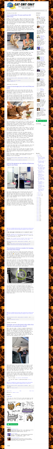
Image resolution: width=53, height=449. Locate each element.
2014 (38, 212)
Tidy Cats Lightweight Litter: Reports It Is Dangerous (43, 37)
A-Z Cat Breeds (8, 10)
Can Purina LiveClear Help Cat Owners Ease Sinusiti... (41, 186)
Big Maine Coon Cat (14, 429)
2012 (38, 215)
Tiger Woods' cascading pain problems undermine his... (41, 182)
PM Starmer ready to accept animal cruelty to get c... (42, 162)
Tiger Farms (42, 99)
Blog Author (21, 10)
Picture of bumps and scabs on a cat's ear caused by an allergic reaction (41, 58)
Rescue (16, 10)
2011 (38, 216)
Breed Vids (37, 10)
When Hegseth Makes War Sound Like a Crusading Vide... (41, 168)
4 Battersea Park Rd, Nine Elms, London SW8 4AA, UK (20, 244)
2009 (38, 219)
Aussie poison (41, 10)
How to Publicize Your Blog (42, 89)
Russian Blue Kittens (15, 437)
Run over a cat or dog (42, 69)
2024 (38, 198)
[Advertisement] (41, 139)
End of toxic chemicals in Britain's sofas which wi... (41, 171)
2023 (38, 200)
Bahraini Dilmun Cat (42, 79)
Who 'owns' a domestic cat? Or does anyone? (41, 165)
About (18, 10)
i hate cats (9, 396)
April (39, 156)
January (39, 195)
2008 (38, 220)
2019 (38, 205)
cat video (28, 243)
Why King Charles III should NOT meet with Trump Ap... (41, 179)
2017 (38, 208)
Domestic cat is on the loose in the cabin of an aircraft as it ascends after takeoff (20, 325)
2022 (38, 201)
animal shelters (13, 243)
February (40, 194)
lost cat (15, 80)
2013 (38, 213)
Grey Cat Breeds (14, 433)
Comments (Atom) (16, 392)
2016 (38, 209)
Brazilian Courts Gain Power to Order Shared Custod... (41, 190)
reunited (18, 80)
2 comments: (26, 157)
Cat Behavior (32, 10)
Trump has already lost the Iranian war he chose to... (41, 158)
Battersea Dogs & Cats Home (21, 243)
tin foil (17, 319)
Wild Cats (29, 10)
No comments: (26, 241)
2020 (38, 204)
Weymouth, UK (13, 81)
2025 (38, 197)
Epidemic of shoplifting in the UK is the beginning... (41, 175)
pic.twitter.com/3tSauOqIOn (22, 377)
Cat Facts (12, 10)
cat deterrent (12, 319)
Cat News (11, 80)
